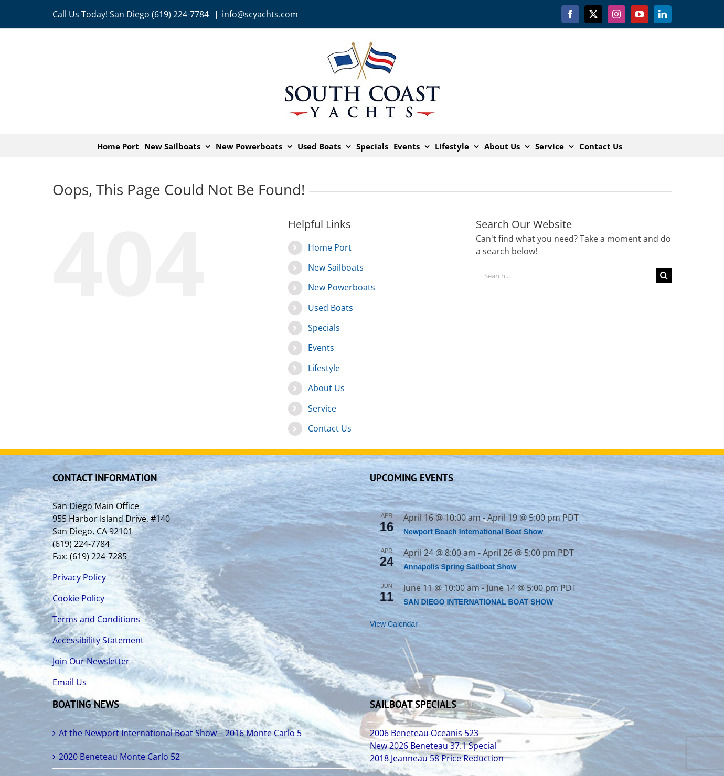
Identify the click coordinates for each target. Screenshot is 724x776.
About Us (326, 388)
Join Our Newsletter (91, 661)
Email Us (69, 682)
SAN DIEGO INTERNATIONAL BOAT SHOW (478, 602)
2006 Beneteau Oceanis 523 (424, 733)
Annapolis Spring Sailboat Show (459, 567)
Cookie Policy (78, 598)
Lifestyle (324, 368)
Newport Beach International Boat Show (473, 531)
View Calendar (394, 624)
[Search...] (566, 275)
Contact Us (330, 428)
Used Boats (330, 308)
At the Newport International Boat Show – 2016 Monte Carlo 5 (180, 733)
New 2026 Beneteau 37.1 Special (433, 745)
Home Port (330, 247)
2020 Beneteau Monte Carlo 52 (119, 756)
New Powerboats (341, 287)
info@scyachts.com (260, 14)
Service (322, 408)
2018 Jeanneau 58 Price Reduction (437, 758)
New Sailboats (336, 267)
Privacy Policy (79, 577)
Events (321, 347)
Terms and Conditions (96, 619)
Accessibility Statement (98, 640)
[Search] (664, 275)
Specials (324, 327)
